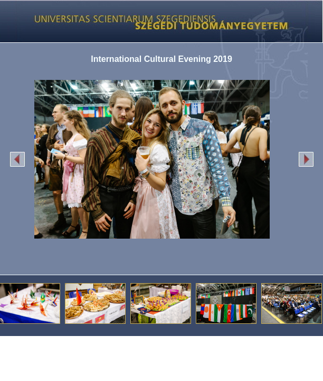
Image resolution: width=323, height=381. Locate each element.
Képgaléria (157, 21)
